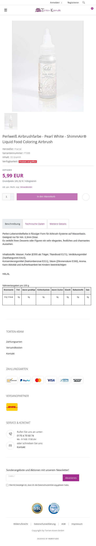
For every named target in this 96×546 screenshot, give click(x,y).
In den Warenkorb (56, 196)
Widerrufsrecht (20, 523)
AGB (63, 523)
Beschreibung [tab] (12, 223)
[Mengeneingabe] (6, 196)
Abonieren (71, 477)
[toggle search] (83, 2)
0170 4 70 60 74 (25, 435)
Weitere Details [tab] (58, 223)
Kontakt (10, 353)
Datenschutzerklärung (45, 523)
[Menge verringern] (12, 198)
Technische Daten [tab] (35, 223)
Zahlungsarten (14, 341)
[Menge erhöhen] (12, 195)
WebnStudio (53, 538)
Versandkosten (26, 187)
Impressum (77, 523)
